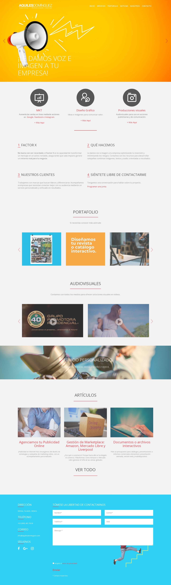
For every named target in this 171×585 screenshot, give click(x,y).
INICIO (92, 6)
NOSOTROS (135, 6)
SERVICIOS (101, 6)
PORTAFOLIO (113, 6)
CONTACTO (146, 6)
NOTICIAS (124, 6)
